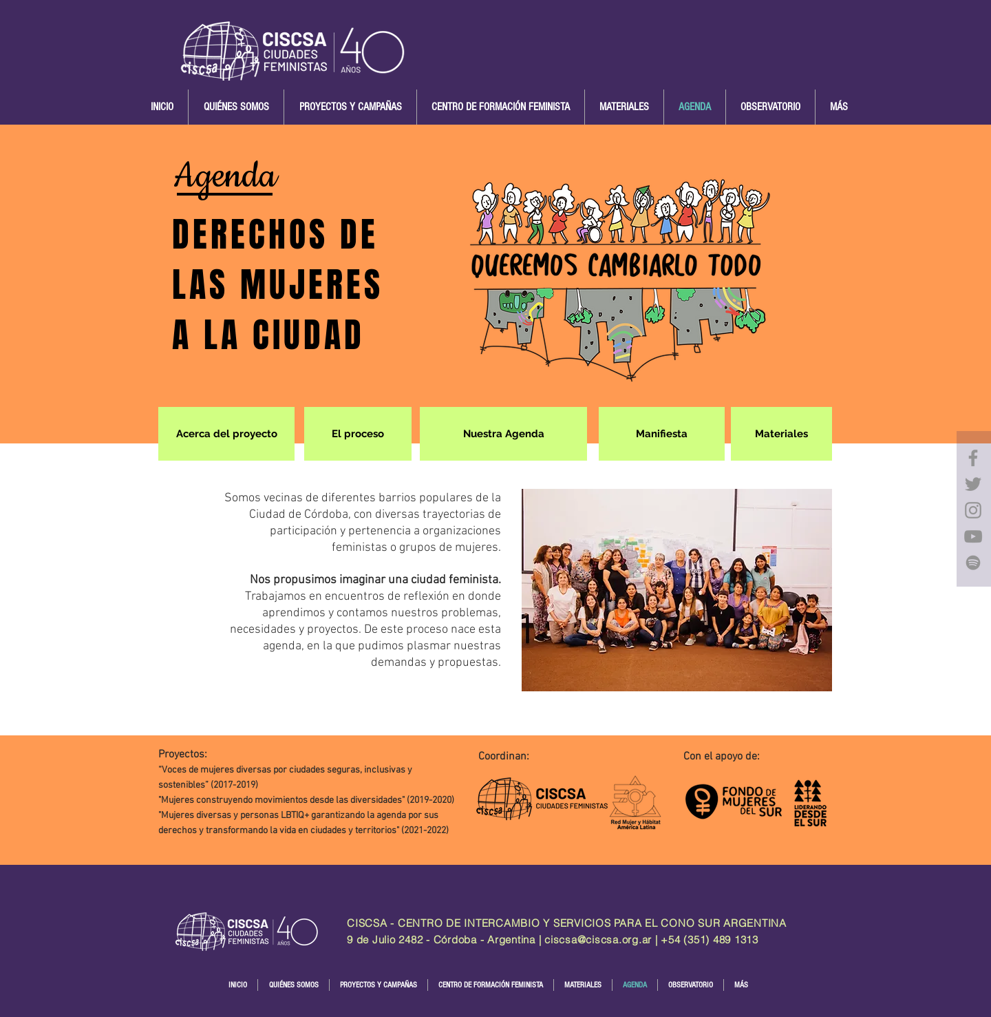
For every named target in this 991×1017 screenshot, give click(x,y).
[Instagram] (973, 510)
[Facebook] (973, 458)
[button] (236, 107)
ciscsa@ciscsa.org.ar (598, 939)
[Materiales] (781, 434)
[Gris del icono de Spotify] (973, 563)
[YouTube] (973, 536)
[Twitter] (973, 484)
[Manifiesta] (662, 434)
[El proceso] (358, 434)
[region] (974, 509)
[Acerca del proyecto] (226, 434)
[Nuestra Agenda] (503, 434)
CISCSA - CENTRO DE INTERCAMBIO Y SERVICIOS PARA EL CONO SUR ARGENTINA (567, 923)
